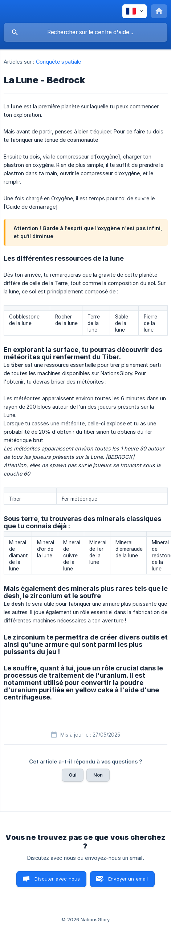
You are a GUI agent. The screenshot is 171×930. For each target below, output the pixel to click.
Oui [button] (73, 775)
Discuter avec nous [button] (57, 879)
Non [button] (98, 775)
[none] (134, 11)
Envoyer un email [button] (128, 879)
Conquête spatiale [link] (58, 62)
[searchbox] (85, 32)
